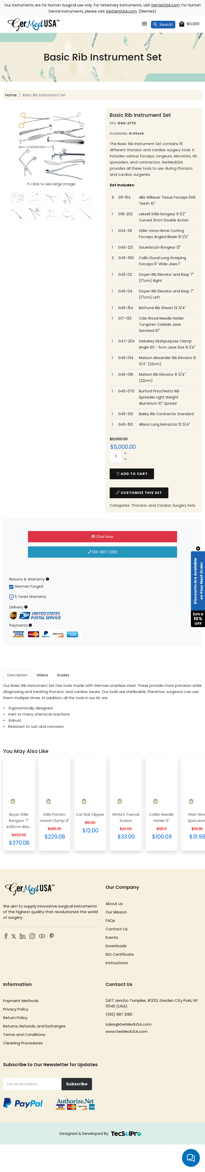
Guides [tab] (63, 675)
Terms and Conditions (24, 1034)
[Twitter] (13, 937)
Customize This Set (139, 492)
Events (112, 937)
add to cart (132, 473)
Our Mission (116, 912)
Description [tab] (17, 675)
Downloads (116, 946)
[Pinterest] (52, 936)
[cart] (189, 24)
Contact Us (117, 929)
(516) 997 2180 (119, 1014)
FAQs (110, 920)
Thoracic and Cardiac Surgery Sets (163, 505)
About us (114, 903)
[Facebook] (6, 936)
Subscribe (76, 1084)
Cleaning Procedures (23, 1043)
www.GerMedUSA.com (127, 1031)
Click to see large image (51, 184)
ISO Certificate (120, 954)
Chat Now (102, 536)
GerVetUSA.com (165, 5)
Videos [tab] (42, 675)
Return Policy (15, 1017)
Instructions (117, 962)
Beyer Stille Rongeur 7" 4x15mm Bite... (19, 820)
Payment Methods (20, 1000)
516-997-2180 (102, 552)
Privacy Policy (15, 1009)
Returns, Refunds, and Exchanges (34, 1026)
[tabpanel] (102, 706)
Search (163, 24)
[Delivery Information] (26, 607)
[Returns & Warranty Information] (47, 579)
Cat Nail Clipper (90, 814)
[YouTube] (42, 936)
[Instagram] (32, 936)
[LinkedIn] (22, 936)
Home (11, 95)
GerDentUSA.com (121, 11)
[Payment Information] (30, 625)
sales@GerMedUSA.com (128, 1024)
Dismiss (147, 11)
